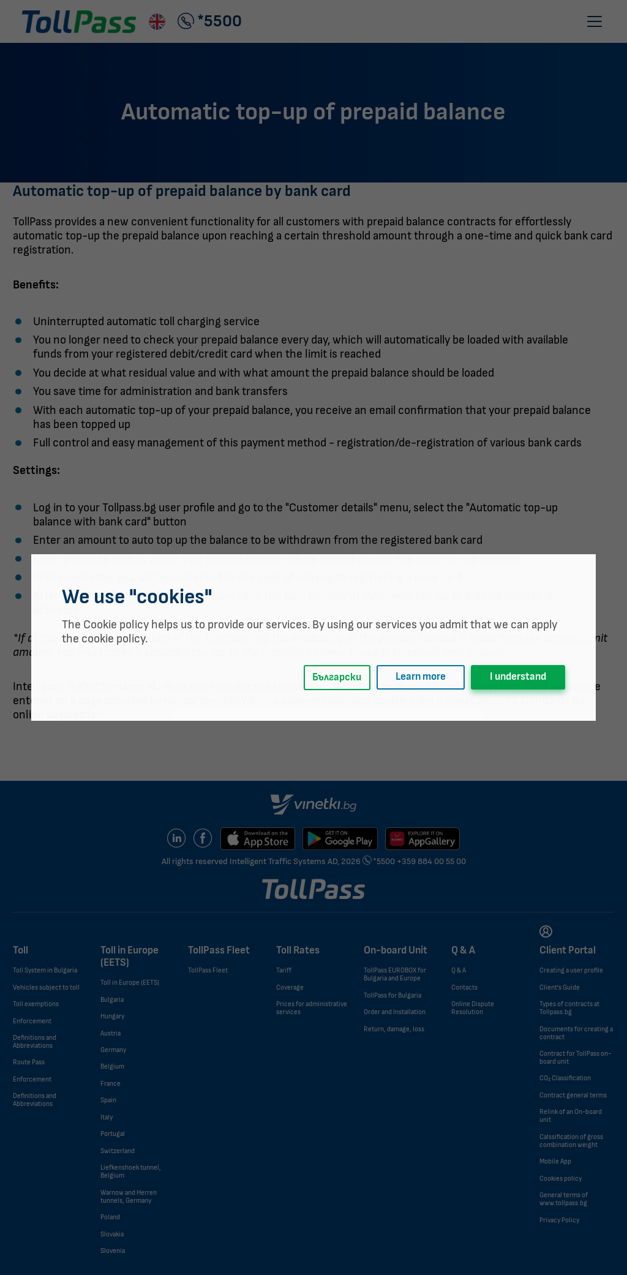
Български (336, 677)
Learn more (421, 677)
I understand (518, 677)
